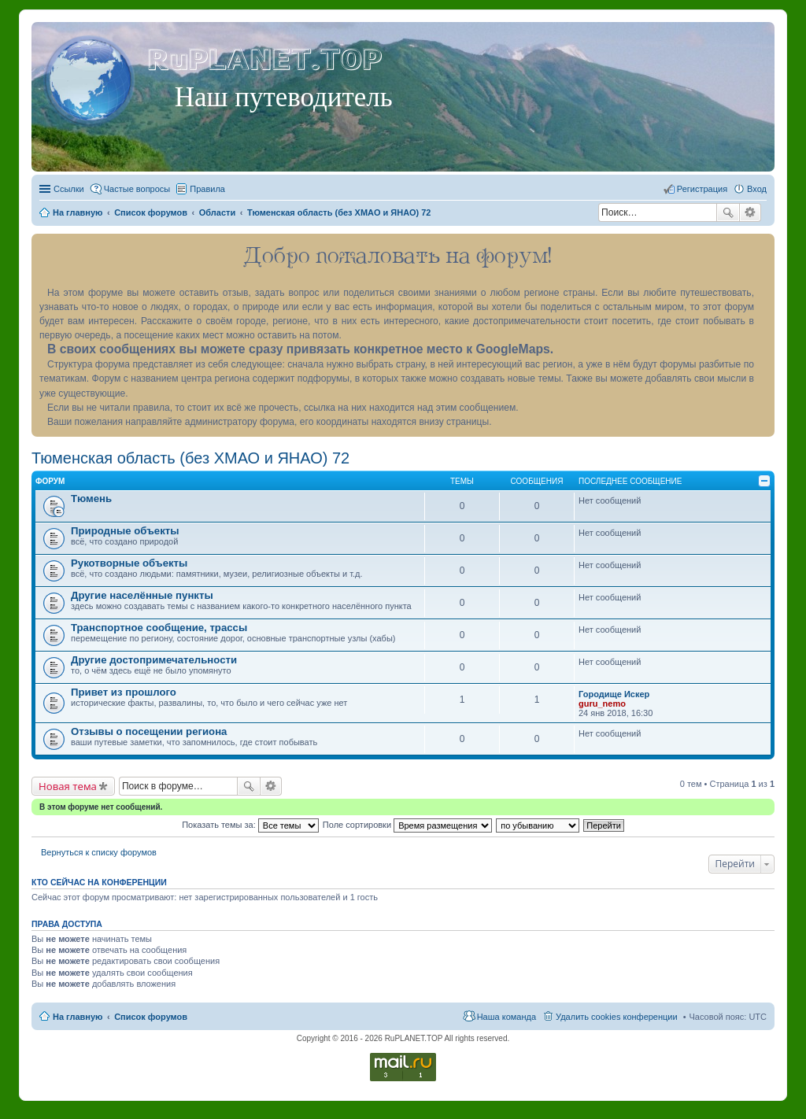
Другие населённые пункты (142, 595)
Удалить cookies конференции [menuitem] (617, 1016)
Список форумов (150, 1016)
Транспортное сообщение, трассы (159, 627)
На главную (77, 1016)
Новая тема (68, 786)
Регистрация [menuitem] (702, 189)
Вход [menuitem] (757, 189)
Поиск (728, 212)
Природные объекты (125, 531)
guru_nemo (602, 703)
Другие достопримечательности (154, 660)
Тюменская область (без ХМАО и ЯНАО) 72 (190, 458)
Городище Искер (614, 694)
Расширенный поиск (750, 212)
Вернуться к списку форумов (99, 852)
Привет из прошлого (123, 692)
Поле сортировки (407, 824)
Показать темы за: (250, 824)
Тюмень (91, 498)
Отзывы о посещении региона (149, 731)
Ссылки (69, 189)
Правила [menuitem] (207, 189)
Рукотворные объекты (129, 563)
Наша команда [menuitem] (506, 1016)
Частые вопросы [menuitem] (137, 189)
